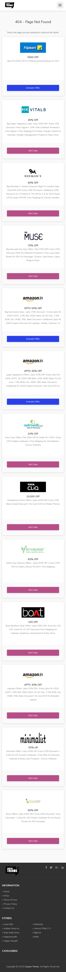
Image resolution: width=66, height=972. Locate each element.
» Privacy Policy (9, 904)
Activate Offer (33, 87)
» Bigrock (36, 932)
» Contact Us (8, 908)
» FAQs (5, 895)
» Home (6, 891)
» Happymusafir (9, 936)
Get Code (33, 150)
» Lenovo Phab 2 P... (42, 928)
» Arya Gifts (7, 924)
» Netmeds (37, 924)
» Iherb (35, 936)
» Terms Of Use (9, 899)
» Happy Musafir (10, 940)
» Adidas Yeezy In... (11, 928)
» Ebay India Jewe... (11, 932)
